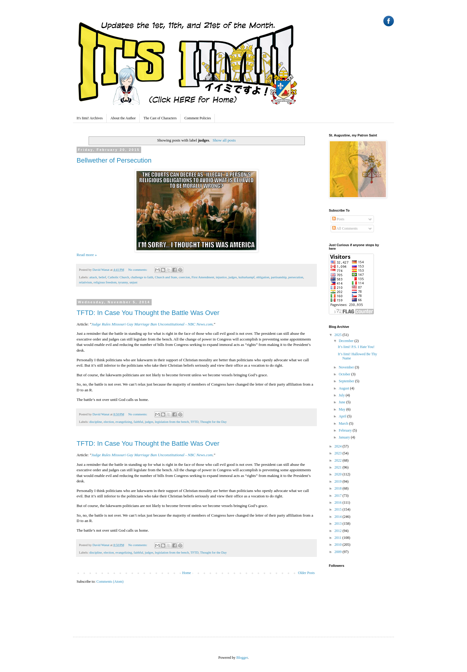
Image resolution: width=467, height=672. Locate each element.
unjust (133, 282)
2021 (339, 467)
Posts (338, 219)
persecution (295, 277)
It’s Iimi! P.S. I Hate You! (356, 347)
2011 (339, 538)
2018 (339, 488)
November (347, 367)
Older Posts (306, 573)
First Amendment (203, 277)
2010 (339, 544)
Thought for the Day (213, 421)
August (344, 388)
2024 (339, 446)
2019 (339, 481)
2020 (339, 474)
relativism (85, 282)
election (109, 421)
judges (233, 277)
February (346, 430)
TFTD (194, 421)
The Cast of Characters (160, 118)
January (345, 437)
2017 (339, 495)
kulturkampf (246, 277)
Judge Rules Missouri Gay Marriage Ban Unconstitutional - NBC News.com (152, 324)
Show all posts (224, 140)
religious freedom (105, 282)
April (343, 416)
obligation (262, 277)
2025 (339, 335)
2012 (339, 531)
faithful (138, 421)
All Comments (345, 228)
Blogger (242, 657)
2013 (339, 523)
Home (186, 573)
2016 (339, 502)
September (347, 381)
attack (93, 277)
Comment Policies (197, 118)
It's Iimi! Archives (90, 118)
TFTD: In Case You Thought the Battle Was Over (148, 312)
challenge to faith (142, 277)
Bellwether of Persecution (114, 160)
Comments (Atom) (109, 581)
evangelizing (123, 421)
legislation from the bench (172, 421)
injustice (221, 277)
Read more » (87, 254)
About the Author (123, 118)
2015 (339, 509)
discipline (95, 421)
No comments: (138, 269)
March (344, 423)
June (342, 402)
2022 (339, 460)
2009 (339, 552)
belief (102, 277)
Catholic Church (118, 277)
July (342, 395)
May (342, 409)
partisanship (279, 277)
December (346, 341)
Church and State (166, 277)
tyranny (123, 282)
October (345, 374)
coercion (184, 277)
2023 (339, 453)
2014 (339, 517)
